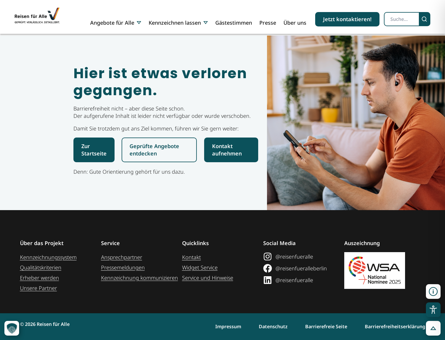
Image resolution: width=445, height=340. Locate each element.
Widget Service (200, 267)
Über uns (294, 22)
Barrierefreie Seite (326, 326)
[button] (433, 291)
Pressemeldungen (123, 267)
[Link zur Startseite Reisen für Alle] (94, 150)
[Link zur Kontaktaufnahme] (231, 150)
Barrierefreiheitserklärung (395, 326)
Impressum (228, 326)
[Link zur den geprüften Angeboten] (159, 150)
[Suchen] (424, 19)
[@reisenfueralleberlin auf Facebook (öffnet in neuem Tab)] (303, 268)
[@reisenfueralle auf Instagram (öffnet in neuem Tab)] (303, 256)
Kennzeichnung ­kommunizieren (139, 277)
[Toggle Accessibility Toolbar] (433, 310)
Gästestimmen (233, 22)
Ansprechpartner (121, 257)
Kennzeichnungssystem (48, 257)
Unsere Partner (38, 288)
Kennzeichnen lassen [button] (178, 22)
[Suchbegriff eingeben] (401, 19)
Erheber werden (39, 277)
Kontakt (191, 257)
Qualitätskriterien (40, 267)
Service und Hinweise (207, 277)
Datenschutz (273, 326)
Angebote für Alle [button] (115, 22)
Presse (267, 22)
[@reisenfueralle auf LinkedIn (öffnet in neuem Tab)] (303, 280)
